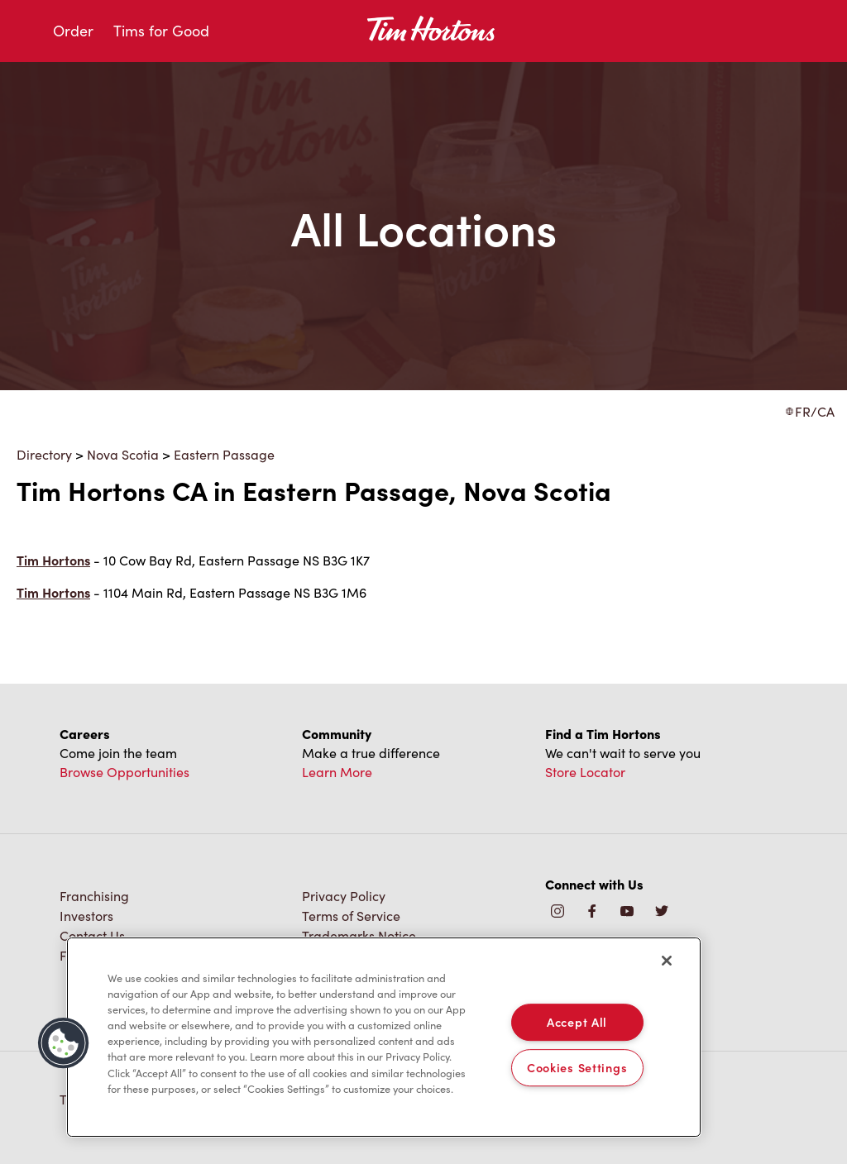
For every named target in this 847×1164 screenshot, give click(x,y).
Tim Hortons (53, 560)
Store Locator (585, 771)
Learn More (337, 771)
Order (73, 31)
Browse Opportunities (124, 771)
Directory (44, 454)
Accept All (577, 1022)
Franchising (94, 895)
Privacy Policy (343, 895)
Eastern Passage (224, 454)
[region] (383, 1037)
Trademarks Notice (359, 935)
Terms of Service (351, 915)
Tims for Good (161, 31)
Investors (86, 915)
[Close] (666, 960)
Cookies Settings (577, 1067)
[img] (661, 912)
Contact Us (92, 935)
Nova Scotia (123, 454)
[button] (63, 1043)
